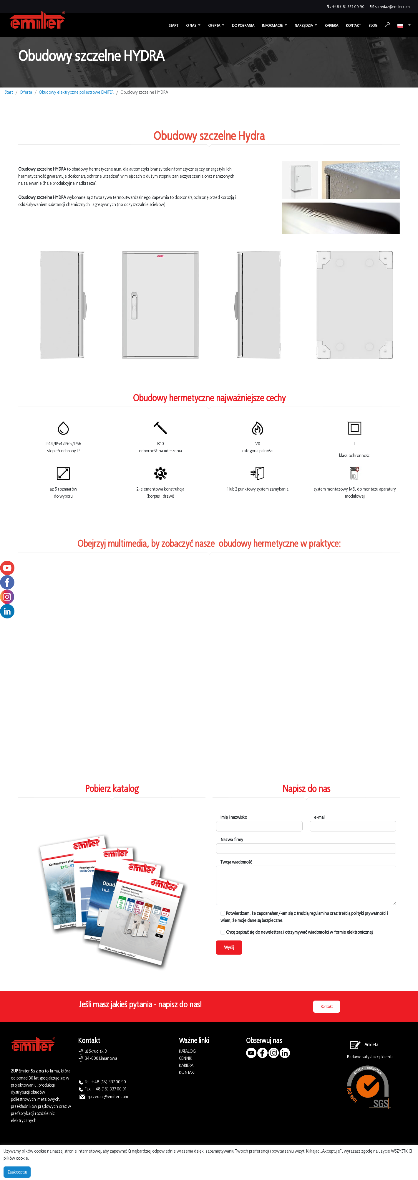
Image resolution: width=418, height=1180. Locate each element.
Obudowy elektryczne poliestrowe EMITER (76, 92)
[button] (404, 25)
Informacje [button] (272, 25)
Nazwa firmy (231, 839)
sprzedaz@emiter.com (392, 6)
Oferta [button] (214, 25)
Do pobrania (243, 25)
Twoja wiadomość (236, 862)
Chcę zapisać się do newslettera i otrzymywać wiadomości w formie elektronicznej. (296, 932)
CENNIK (185, 1058)
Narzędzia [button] (304, 25)
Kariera (331, 25)
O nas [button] (191, 25)
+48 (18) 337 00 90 (348, 6)
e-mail (319, 817)
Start (173, 25)
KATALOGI (188, 1051)
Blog (373, 25)
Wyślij (229, 947)
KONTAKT (187, 1072)
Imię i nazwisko (233, 817)
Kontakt (353, 25)
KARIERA (186, 1065)
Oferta (26, 92)
